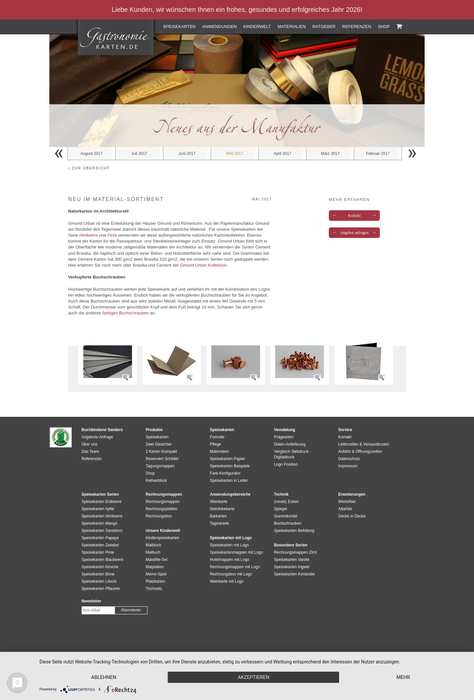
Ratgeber (324, 26)
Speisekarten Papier (227, 458)
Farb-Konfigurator (225, 473)
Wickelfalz (347, 501)
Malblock (153, 545)
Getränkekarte (222, 509)
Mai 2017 (234, 153)
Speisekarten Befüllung (294, 530)
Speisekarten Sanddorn (102, 530)
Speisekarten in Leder (229, 480)
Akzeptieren (253, 677)
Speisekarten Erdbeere (102, 501)
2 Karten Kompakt (161, 451)
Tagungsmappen (160, 466)
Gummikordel (286, 516)
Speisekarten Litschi (99, 581)
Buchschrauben (288, 523)
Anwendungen (219, 26)
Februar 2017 (378, 153)
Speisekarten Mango (100, 523)
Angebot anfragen (354, 232)
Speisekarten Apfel (98, 509)
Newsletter (91, 601)
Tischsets (154, 588)
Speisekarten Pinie (98, 552)
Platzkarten (155, 581)
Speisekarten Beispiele (230, 466)
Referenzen (356, 26)
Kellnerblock (156, 480)
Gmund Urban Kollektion (203, 265)
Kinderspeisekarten (162, 538)
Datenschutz (349, 458)
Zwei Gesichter (159, 444)
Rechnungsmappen (163, 501)
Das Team (90, 451)
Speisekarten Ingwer (292, 567)
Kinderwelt (257, 26)
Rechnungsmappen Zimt (295, 552)
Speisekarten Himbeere (102, 516)
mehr (403, 677)
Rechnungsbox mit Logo (231, 574)
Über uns (89, 444)
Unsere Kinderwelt (163, 530)
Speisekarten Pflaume (101, 588)
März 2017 (330, 153)
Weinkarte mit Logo (227, 581)
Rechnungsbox (159, 516)
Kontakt (354, 215)
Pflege (215, 444)
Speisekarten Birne (98, 574)
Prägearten (284, 437)
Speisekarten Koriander (294, 574)
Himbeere (88, 235)
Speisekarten (179, 26)
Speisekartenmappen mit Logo (236, 552)
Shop (384, 26)
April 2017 (282, 153)
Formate (217, 437)
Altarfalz (345, 509)
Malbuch (153, 552)
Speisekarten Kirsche (100, 567)
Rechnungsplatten (161, 509)
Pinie (112, 235)
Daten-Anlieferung (290, 444)
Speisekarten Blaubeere (102, 559)
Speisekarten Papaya (100, 538)
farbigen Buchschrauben (125, 312)
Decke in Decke (352, 516)
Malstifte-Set (157, 559)
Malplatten (155, 567)
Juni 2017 (187, 153)
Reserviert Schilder (162, 458)
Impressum (348, 466)
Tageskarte (219, 523)
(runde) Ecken (286, 501)
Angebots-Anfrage (97, 437)
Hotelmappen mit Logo (230, 559)
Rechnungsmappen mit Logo (235, 567)
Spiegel (280, 509)
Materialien (291, 26)
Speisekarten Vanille (292, 559)
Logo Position (286, 464)
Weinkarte (218, 501)
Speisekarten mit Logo (229, 545)
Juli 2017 (139, 153)
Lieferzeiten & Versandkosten (363, 444)
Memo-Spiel (156, 574)
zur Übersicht (89, 168)
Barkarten (218, 516)
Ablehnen (103, 677)
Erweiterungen (352, 494)
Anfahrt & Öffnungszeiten (360, 451)
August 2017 (91, 153)
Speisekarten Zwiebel (100, 545)
